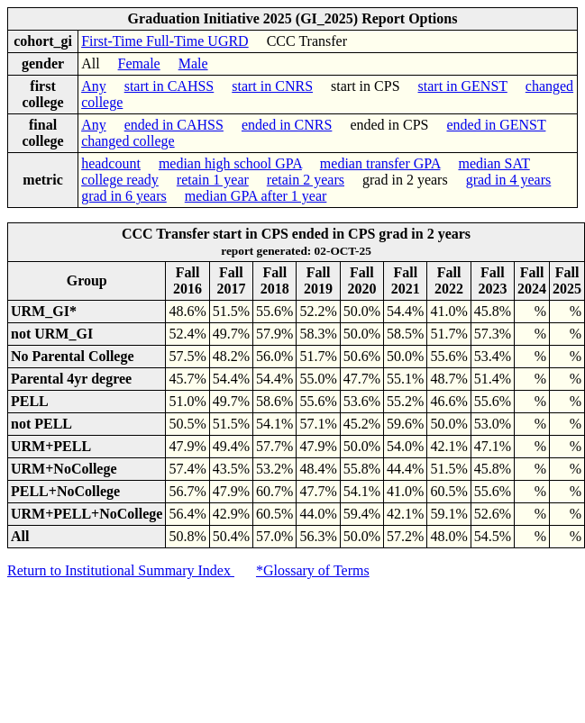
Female (139, 63)
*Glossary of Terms (313, 570)
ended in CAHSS (174, 124)
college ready (120, 179)
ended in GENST (496, 124)
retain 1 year (213, 179)
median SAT (493, 163)
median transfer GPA (380, 163)
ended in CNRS (287, 124)
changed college (128, 141)
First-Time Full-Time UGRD (165, 41)
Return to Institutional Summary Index (120, 570)
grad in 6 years (124, 195)
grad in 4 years (509, 179)
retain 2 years (305, 179)
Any (93, 86)
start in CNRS (272, 86)
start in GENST (462, 86)
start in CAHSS (169, 86)
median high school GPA (230, 163)
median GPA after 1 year (256, 195)
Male (193, 63)
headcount (111, 163)
